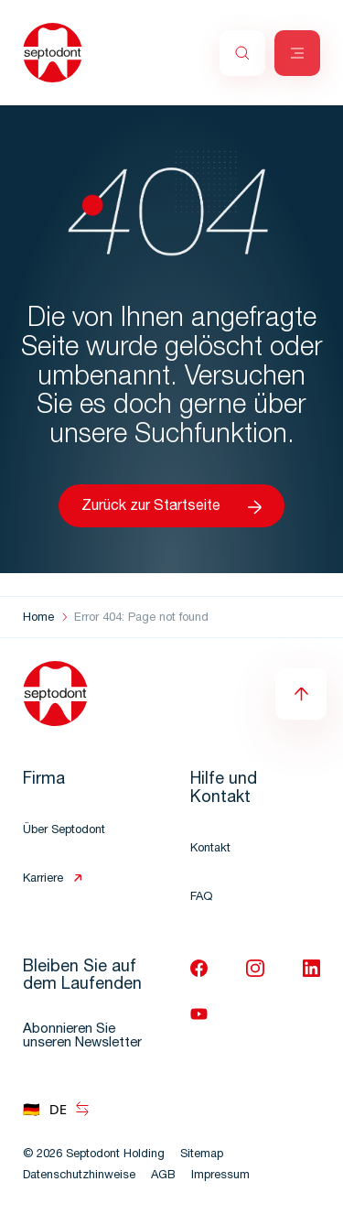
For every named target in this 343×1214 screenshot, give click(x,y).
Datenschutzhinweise (79, 1176)
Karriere (43, 879)
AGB (163, 1176)
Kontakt (210, 849)
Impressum (220, 1176)
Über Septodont (64, 831)
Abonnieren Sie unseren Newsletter (82, 1036)
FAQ (201, 898)
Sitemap (201, 1155)
